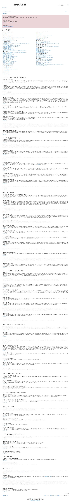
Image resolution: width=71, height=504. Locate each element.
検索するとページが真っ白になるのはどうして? (43, 50)
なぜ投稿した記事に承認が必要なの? (8, 63)
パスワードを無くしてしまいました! (8, 38)
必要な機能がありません (40, 63)
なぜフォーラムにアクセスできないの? (9, 58)
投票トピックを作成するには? (7, 55)
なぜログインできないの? (7, 36)
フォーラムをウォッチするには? (41, 56)
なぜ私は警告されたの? (6, 60)
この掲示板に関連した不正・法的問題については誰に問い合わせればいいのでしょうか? (50, 64)
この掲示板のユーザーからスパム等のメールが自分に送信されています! (47, 43)
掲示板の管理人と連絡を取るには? (41, 65)
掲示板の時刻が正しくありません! (8, 44)
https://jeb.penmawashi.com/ (8, 22)
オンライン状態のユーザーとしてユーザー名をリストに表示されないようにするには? (16, 43)
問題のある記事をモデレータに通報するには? (10, 61)
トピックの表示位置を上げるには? (8, 64)
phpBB (39, 164)
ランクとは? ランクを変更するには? (8, 49)
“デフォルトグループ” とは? (40, 38)
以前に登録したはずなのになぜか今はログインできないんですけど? (13, 37)
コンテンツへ (4, 7)
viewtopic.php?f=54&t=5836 (8, 26)
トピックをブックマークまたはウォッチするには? (44, 55)
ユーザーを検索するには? (40, 51)
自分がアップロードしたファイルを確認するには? (44, 60)
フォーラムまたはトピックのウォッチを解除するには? (44, 57)
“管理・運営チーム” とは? (40, 39)
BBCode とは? (5, 66)
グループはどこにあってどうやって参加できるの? (44, 35)
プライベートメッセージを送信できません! (43, 41)
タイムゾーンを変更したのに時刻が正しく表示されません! (12, 45)
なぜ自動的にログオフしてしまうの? (8, 39)
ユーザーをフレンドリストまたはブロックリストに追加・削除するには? (47, 46)
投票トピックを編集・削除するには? (8, 57)
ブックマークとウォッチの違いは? (41, 54)
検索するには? (38, 48)
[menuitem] (9, 11)
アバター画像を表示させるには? (8, 48)
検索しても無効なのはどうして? (41, 49)
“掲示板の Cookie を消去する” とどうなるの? (10, 40)
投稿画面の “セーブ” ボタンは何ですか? (9, 62)
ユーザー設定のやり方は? (7, 42)
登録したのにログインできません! (8, 35)
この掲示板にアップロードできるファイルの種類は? (44, 59)
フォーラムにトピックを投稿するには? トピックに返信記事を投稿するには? (14, 52)
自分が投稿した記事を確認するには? (42, 52)
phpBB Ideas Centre (48, 476)
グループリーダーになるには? (41, 36)
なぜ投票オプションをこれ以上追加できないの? (10, 56)
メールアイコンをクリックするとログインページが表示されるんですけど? (14, 50)
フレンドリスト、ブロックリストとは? (42, 45)
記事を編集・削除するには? (7, 53)
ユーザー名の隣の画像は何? (7, 47)
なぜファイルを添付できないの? (8, 59)
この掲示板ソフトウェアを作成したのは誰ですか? (44, 62)
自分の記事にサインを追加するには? (8, 54)
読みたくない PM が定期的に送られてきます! (43, 42)
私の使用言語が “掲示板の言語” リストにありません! (11, 46)
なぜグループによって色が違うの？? (42, 37)
